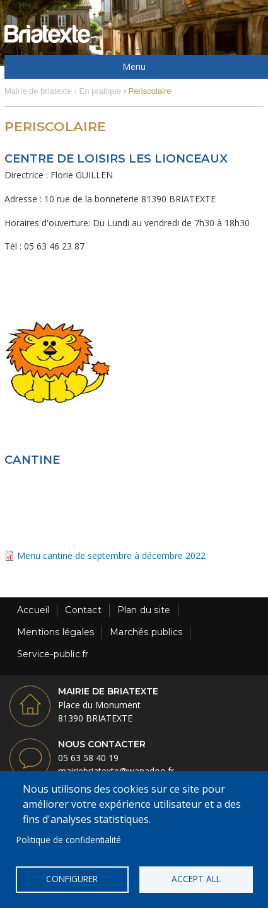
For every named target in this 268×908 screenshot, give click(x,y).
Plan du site (143, 610)
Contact (83, 610)
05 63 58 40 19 (88, 758)
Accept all (196, 879)
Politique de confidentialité (68, 840)
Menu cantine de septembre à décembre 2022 (111, 555)
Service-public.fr (52, 654)
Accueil (33, 610)
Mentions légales (55, 632)
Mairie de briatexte (38, 91)
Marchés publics (146, 632)
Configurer (72, 879)
